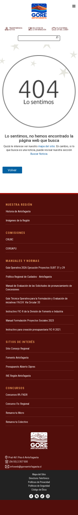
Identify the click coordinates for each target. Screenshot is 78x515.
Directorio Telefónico (39, 478)
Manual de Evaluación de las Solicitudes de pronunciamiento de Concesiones (39, 287)
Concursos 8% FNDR (16, 394)
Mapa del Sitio (39, 474)
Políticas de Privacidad (39, 482)
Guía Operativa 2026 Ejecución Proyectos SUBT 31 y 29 (35, 267)
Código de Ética (39, 489)
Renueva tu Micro (15, 412)
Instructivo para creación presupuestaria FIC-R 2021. (33, 329)
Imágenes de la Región (18, 220)
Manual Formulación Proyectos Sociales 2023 (30, 320)
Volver (12, 170)
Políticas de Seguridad (39, 485)
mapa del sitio (46, 146)
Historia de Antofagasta (18, 211)
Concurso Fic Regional (17, 403)
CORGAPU (11, 248)
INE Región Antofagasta (18, 375)
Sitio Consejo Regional (17, 348)
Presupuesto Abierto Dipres (20, 366)
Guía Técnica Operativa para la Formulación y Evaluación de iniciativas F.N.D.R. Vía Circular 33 (37, 300)
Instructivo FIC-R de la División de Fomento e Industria (34, 311)
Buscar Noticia (38, 153)
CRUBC (9, 239)
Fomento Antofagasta (17, 357)
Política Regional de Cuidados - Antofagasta (29, 276)
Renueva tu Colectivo (17, 422)
